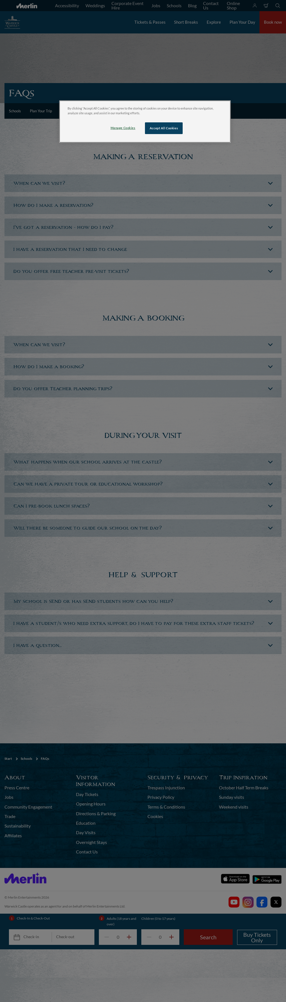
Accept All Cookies (164, 128)
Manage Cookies (123, 128)
